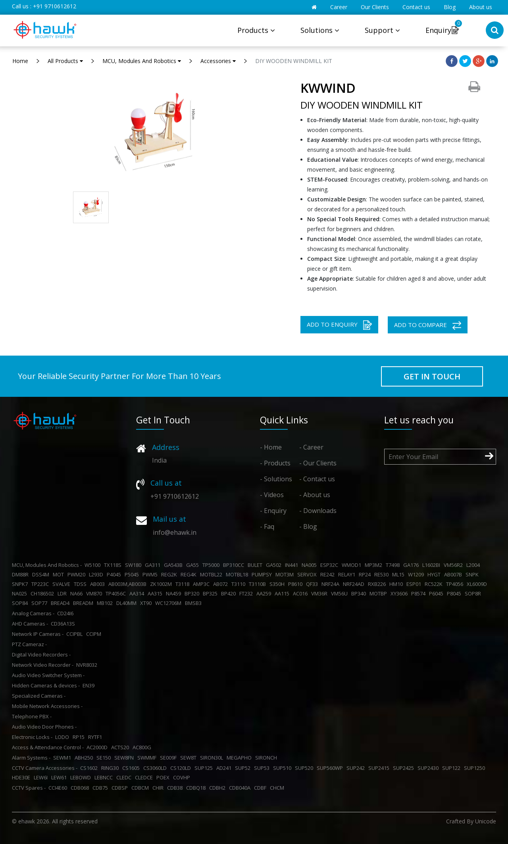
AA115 (283, 593)
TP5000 (212, 564)
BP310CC (234, 564)
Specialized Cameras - (38, 695)
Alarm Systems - (31, 757)
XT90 (147, 603)
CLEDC (125, 777)
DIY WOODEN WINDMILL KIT (293, 61)
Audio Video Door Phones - (44, 726)
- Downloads (318, 510)
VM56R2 (454, 564)
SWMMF (148, 757)
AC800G (143, 747)
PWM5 (151, 574)
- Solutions (276, 479)
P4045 (115, 574)
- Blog (308, 526)
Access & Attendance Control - (48, 747)
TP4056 (456, 584)
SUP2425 (404, 767)
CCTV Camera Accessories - (44, 767)
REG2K (170, 574)
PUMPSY (263, 574)
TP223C (41, 584)
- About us (314, 494)
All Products (65, 61)
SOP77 (40, 603)
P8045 (455, 593)
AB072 (221, 584)
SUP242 (356, 767)
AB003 (98, 584)
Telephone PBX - (32, 716)
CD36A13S (64, 623)
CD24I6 (66, 613)
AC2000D (98, 747)
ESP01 (414, 584)
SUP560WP (331, 767)
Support (382, 30)
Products (256, 30)
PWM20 (77, 574)
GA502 (275, 564)
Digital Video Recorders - (41, 654)
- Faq (267, 526)
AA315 (156, 593)
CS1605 (132, 767)
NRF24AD (355, 584)
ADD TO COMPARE (427, 325)
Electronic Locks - (32, 737)
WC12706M (169, 603)
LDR (63, 593)
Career (338, 7)
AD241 (225, 767)
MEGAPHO (240, 757)
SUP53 (263, 767)
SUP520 (305, 767)
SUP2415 (380, 767)
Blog (450, 7)
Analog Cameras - (33, 613)
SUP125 (204, 767)
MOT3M (285, 574)
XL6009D (478, 584)
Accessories (218, 61)
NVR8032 (88, 664)
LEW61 (60, 777)
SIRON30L (212, 757)
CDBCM (141, 787)
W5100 (94, 564)
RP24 (366, 574)
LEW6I (42, 777)
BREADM (84, 603)
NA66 (77, 593)
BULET (256, 564)
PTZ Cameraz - (29, 644)
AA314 (137, 593)
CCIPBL (75, 633)
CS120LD (181, 767)
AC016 (301, 593)
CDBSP (121, 787)
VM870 (95, 593)
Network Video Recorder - (42, 664)
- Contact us (317, 479)
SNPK (473, 574)
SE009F (169, 757)
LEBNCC (104, 777)
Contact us (416, 7)
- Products (275, 463)
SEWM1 (63, 757)
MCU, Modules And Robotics (141, 61)
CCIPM (95, 633)
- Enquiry (273, 510)
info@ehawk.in (174, 532)
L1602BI (432, 564)
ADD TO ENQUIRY (339, 325)
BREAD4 (61, 603)
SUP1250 (475, 767)
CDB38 (176, 787)
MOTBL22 (212, 574)
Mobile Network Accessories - (47, 706)
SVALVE (62, 584)
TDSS (81, 584)
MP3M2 (375, 564)
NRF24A (331, 584)
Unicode (485, 821)
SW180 (134, 564)
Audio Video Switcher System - (48, 675)
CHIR (159, 787)
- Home (271, 447)
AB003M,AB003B (128, 584)
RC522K (435, 584)
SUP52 (244, 767)
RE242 (328, 574)
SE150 (104, 757)
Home (20, 61)
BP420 (229, 593)
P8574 (419, 593)
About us (480, 7)
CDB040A (241, 787)
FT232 (247, 593)
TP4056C (117, 593)
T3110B (258, 584)
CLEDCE (145, 777)
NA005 (310, 564)
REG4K (190, 574)
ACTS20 (121, 747)
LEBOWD (81, 777)
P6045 (437, 593)
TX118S (114, 564)
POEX (164, 777)
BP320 (193, 593)
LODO (63, 737)
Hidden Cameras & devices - (46, 685)
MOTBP (379, 593)
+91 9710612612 (54, 6)
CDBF (261, 787)
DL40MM (127, 603)
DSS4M (42, 574)
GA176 (412, 564)
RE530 (382, 574)
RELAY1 (348, 574)
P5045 (133, 574)
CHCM (278, 787)
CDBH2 (218, 787)
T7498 (394, 564)
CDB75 (101, 787)
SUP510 (283, 767)
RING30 (111, 767)
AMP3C (202, 584)
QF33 (313, 584)
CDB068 (81, 787)
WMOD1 (353, 564)
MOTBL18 (238, 574)
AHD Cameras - (30, 623)
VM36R (320, 593)
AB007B (454, 574)
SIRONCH (267, 757)
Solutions (319, 30)
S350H (278, 584)
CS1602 (90, 767)
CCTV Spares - (29, 787)
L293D (97, 574)
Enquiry (438, 30)
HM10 (397, 584)
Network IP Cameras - (38, 633)
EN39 (90, 685)
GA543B (174, 564)
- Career (311, 447)
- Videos (272, 494)
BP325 (211, 593)
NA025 (20, 593)
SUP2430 (429, 767)
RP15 (80, 737)
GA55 (193, 564)
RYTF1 (96, 737)
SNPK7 (21, 584)
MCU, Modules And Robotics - (47, 564)
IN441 (292, 564)
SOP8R (474, 593)
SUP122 (452, 767)
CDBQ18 (197, 787)
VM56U (340, 593)
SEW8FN (125, 757)
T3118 (183, 584)
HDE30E (22, 777)
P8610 (296, 584)
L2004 (474, 564)
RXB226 (378, 584)
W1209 (417, 574)
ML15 (399, 574)
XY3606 (400, 593)
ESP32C (330, 564)
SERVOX (308, 574)
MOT (59, 574)
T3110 (239, 584)
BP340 (359, 593)
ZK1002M (162, 584)
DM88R (21, 574)
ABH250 (85, 757)
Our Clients (375, 7)
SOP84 (21, 603)
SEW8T (189, 757)
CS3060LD (156, 767)
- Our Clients (318, 463)
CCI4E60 (58, 787)
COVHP (182, 777)
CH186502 (43, 593)
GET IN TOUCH (432, 376)
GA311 (154, 564)
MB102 (106, 603)
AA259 (264, 593)
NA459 (174, 593)
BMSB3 (194, 603)
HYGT (435, 574)
